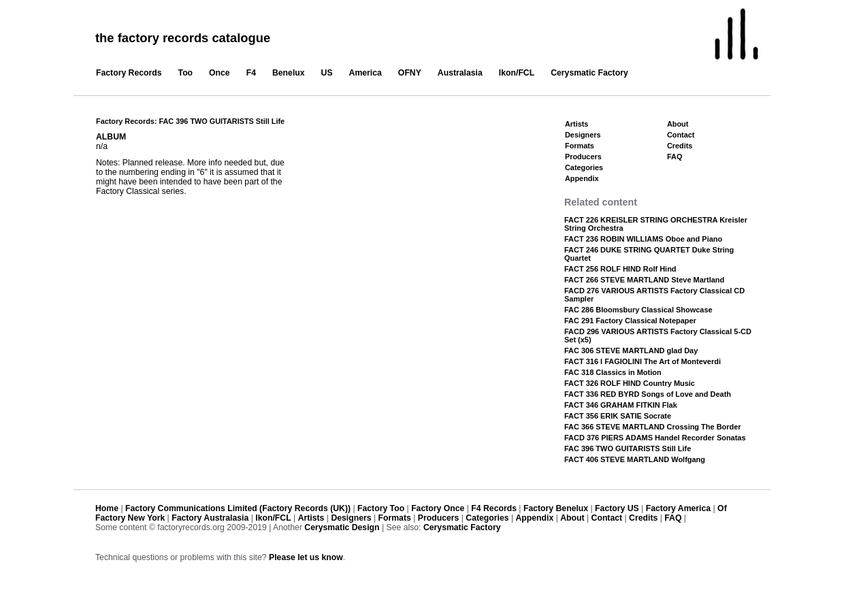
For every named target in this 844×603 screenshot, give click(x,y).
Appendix (581, 178)
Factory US (617, 508)
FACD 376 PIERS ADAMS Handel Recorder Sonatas (655, 438)
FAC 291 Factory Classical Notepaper (630, 320)
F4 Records (494, 508)
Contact (680, 135)
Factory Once (437, 508)
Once (219, 73)
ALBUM (111, 137)
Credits (679, 146)
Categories (584, 167)
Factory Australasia (210, 518)
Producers (583, 156)
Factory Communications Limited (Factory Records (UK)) (238, 508)
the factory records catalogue (182, 38)
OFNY (409, 73)
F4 (251, 73)
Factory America (678, 508)
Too (185, 73)
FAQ (674, 156)
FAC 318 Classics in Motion (613, 372)
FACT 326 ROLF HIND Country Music (629, 383)
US (327, 73)
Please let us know (306, 557)
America (365, 73)
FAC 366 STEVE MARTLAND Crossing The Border (652, 427)
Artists (576, 124)
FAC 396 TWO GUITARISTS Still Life (627, 448)
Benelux (288, 73)
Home (106, 508)
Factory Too (380, 508)
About (677, 124)
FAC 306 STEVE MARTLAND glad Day (631, 350)
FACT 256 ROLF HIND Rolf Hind (620, 269)
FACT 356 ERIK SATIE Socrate (617, 416)
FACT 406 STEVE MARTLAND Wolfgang (634, 459)
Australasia (460, 73)
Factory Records (129, 73)
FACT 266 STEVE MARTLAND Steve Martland (644, 280)
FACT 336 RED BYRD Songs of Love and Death (647, 394)
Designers (583, 135)
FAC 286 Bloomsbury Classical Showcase (638, 310)
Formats (579, 146)
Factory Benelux (555, 508)
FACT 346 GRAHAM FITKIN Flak (620, 405)
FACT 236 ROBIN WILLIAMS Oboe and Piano (643, 239)
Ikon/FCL (516, 73)
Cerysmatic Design (341, 527)
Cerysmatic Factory (589, 73)
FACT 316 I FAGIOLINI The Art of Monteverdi (642, 361)
